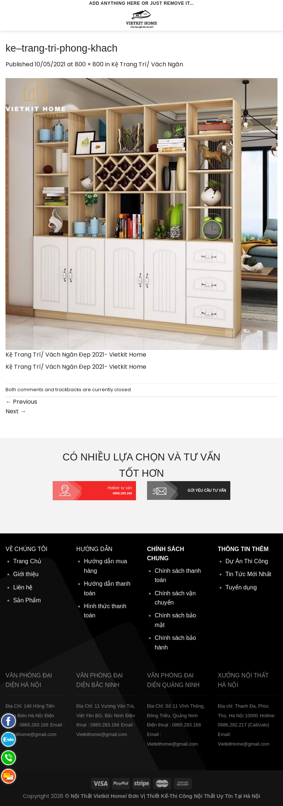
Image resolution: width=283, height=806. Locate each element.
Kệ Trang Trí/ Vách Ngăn (147, 64)
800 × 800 (89, 64)
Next (16, 411)
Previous (21, 401)
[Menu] (10, 19)
